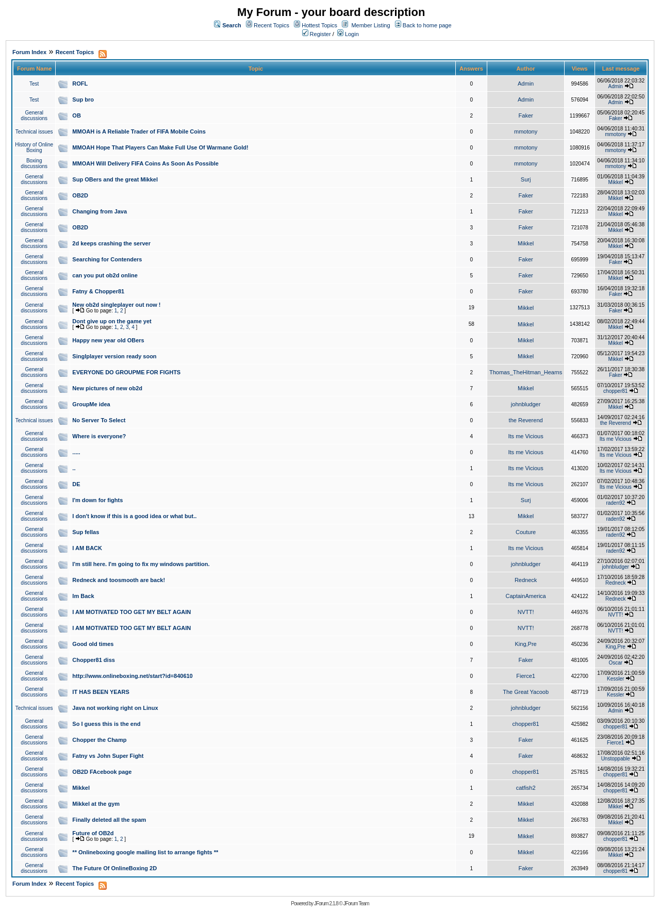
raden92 (615, 503)
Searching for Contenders (107, 259)
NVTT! (526, 612)
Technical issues (34, 132)
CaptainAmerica (525, 596)
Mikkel (615, 182)
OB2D (80, 195)
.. (73, 468)
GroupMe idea (91, 404)
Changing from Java (99, 211)
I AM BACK (87, 548)
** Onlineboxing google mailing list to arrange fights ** (145, 852)
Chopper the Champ (99, 740)
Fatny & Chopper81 (98, 291)
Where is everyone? (99, 436)
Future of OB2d (92, 833)
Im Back (83, 596)
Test (34, 84)
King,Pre (526, 644)
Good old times (92, 644)
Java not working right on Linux (115, 708)
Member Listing (370, 25)
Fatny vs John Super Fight (107, 756)
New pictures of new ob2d (107, 388)
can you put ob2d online (105, 275)
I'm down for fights (97, 500)
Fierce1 (525, 676)
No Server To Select (98, 420)
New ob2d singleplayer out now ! (116, 305)
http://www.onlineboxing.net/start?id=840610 (132, 676)
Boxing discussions (34, 163)
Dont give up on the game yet (111, 321)
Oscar (615, 663)
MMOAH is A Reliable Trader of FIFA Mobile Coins (139, 131)
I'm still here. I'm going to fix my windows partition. (140, 564)
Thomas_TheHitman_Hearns (525, 372)
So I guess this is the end (106, 724)
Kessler (615, 679)
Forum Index (29, 52)
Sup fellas (85, 532)
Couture (526, 532)
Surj (526, 179)
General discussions (34, 115)
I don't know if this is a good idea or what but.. (134, 516)
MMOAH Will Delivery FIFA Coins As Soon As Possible (145, 163)
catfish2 (526, 788)
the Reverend (526, 420)
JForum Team (356, 903)
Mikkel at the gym (96, 804)
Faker (526, 115)
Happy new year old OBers (108, 340)
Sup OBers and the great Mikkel (115, 179)
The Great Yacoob (526, 692)
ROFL (80, 83)
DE (76, 484)
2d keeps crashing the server (111, 243)
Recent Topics (271, 25)
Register (316, 34)
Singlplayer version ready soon (114, 356)
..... (76, 452)
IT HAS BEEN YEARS (100, 692)
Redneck (526, 580)
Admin (526, 83)
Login (348, 34)
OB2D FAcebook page (101, 772)
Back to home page (427, 25)
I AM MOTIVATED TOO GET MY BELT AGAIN (131, 612)
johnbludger (526, 404)
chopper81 (615, 391)
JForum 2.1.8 (326, 903)
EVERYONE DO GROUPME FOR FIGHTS (126, 372)
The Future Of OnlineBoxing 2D (114, 868)
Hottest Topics (319, 25)
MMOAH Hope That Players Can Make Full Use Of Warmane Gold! (160, 147)
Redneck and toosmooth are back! (118, 580)
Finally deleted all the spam (109, 820)
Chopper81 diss (93, 660)
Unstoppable (615, 758)
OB (76, 115)
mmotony (525, 131)
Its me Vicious (525, 436)
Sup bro (83, 99)
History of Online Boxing (34, 147)
